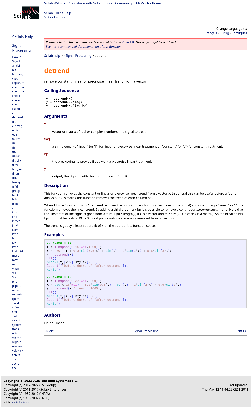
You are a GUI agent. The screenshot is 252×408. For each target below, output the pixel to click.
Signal (16, 61)
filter (15, 165)
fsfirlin (16, 186)
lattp (15, 238)
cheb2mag (18, 91)
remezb (17, 294)
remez (16, 290)
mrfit (15, 264)
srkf (14, 312)
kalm (15, 229)
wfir (14, 333)
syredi (16, 320)
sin (84, 251)
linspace (61, 247)
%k (14, 273)
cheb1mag (18, 87)
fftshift (16, 156)
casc (15, 78)
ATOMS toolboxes (149, 3)
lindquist (17, 251)
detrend (17, 117)
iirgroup (17, 212)
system (16, 325)
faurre (16, 139)
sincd (15, 303)
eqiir (15, 134)
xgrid (51, 270)
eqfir (15, 130)
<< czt (49, 331)
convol (16, 100)
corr (14, 104)
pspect (16, 286)
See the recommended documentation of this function (83, 46)
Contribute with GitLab (85, 3)
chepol (16, 96)
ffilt (14, 143)
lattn (15, 234)
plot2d (52, 262)
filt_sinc (17, 160)
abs (57, 285)
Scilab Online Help (57, 13)
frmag (16, 182)
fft (13, 147)
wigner (16, 342)
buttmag (17, 74)
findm (16, 173)
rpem (15, 299)
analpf (16, 65)
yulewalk (17, 350)
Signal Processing (21, 48)
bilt (14, 70)
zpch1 (15, 359)
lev (14, 242)
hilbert (16, 204)
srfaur (16, 307)
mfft (15, 260)
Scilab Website (55, 3)
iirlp (14, 217)
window (17, 346)
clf (50, 258)
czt (14, 113)
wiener (16, 337)
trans (15, 329)
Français (211, 33)
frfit (14, 178)
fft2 (14, 152)
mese (15, 255)
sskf (14, 316)
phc (14, 281)
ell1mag (17, 126)
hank (15, 195)
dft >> (242, 331)
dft (14, 121)
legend (52, 266)
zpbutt (16, 355)
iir (13, 208)
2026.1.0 (128, 42)
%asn (15, 268)
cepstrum (18, 83)
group (16, 191)
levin (15, 247)
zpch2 (15, 363)
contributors (20, 402)
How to (16, 57)
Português (239, 33)
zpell (15, 368)
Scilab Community (119, 3)
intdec (16, 221)
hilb (14, 199)
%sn (14, 277)
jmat (15, 225)
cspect (16, 109)
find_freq (17, 169)
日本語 (224, 33)
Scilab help (23, 37)
